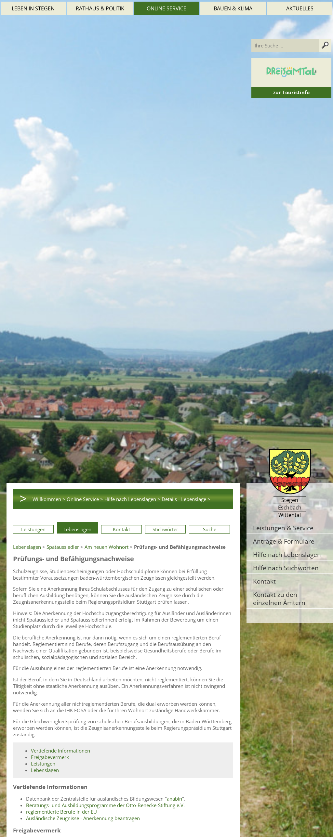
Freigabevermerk (50, 757)
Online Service (166, 8)
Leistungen (33, 529)
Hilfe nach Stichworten (286, 568)
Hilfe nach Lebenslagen (287, 554)
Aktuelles (299, 8)
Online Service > (85, 499)
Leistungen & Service (283, 528)
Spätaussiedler (63, 547)
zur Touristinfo (291, 92)
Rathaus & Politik (100, 8)
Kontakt (121, 529)
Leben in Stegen (33, 8)
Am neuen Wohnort (106, 547)
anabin (174, 798)
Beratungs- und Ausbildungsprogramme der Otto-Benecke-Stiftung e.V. (105, 805)
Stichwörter (165, 529)
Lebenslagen (77, 529)
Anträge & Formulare (283, 541)
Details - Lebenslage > (186, 499)
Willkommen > (49, 499)
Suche (209, 529)
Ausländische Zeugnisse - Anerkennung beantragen (83, 818)
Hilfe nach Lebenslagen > (132, 499)
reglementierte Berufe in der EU (61, 811)
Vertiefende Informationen (60, 750)
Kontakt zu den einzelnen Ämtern (279, 598)
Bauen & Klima (233, 8)
